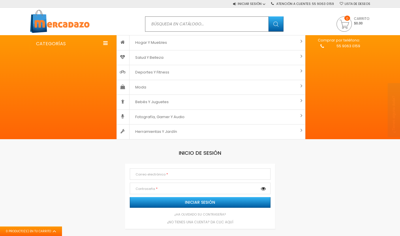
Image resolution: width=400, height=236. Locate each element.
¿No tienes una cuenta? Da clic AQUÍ (200, 221)
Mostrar (263, 188)
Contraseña (146, 188)
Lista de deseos (357, 3)
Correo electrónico (151, 174)
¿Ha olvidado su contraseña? (200, 214)
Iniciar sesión (200, 202)
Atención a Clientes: (305, 3)
